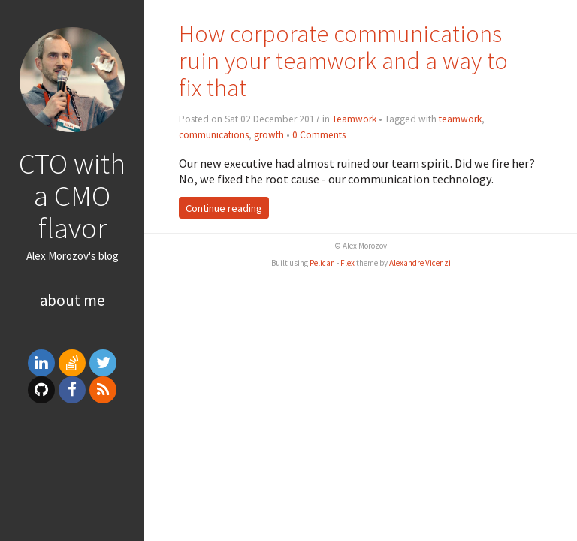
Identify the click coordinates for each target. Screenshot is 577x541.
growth (269, 134)
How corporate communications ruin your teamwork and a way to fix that (343, 60)
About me (72, 300)
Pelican (322, 263)
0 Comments (319, 134)
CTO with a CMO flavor (72, 195)
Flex (347, 263)
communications (214, 134)
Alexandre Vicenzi (420, 263)
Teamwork (354, 119)
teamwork (460, 119)
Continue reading (224, 208)
